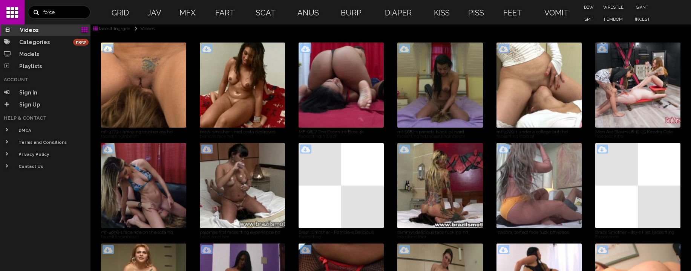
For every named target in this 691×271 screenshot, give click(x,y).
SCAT (266, 12)
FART (225, 12)
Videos (143, 28)
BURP (351, 12)
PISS (476, 12)
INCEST (642, 19)
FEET (512, 12)
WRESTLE (613, 7)
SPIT (588, 19)
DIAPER (398, 12)
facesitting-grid (111, 28)
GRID (120, 12)
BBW (589, 7)
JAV (154, 12)
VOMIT (556, 12)
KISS (442, 12)
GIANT (642, 7)
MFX (187, 12)
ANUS (308, 12)
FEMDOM (613, 19)
